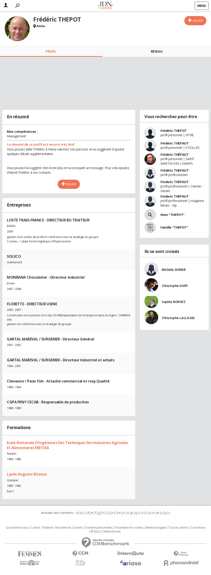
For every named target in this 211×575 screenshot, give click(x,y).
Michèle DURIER (174, 269)
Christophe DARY (175, 285)
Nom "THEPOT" (172, 214)
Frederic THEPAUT (174, 182)
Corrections (198, 527)
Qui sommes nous (17, 527)
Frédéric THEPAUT (174, 143)
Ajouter (198, 20)
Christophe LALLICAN (178, 318)
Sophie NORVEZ (174, 302)
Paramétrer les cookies (129, 527)
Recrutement (63, 527)
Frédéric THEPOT (173, 130)
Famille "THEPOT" (174, 227)
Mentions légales (156, 527)
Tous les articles (178, 527)
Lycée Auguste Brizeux (27, 474)
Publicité (48, 527)
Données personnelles (99, 527)
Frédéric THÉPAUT (174, 154)
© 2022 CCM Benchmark (106, 531)
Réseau (156, 51)
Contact (35, 527)
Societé (78, 527)
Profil (51, 51)
